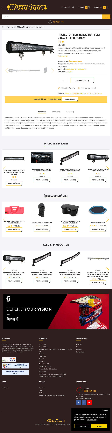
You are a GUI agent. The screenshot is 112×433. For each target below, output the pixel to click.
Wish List (42, 393)
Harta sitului (80, 352)
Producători (5, 388)
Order (41, 390)
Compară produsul (88, 88)
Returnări (79, 349)
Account (42, 388)
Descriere (42, 112)
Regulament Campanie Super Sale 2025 (52, 374)
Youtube (89, 402)
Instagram (84, 402)
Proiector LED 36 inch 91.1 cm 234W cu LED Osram (25, 27)
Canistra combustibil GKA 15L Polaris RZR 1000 (14, 222)
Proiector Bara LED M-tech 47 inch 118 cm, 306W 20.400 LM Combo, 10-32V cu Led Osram (98, 274)
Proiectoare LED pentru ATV (75, 69)
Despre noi (42, 356)
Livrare (78, 347)
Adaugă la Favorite (68, 88)
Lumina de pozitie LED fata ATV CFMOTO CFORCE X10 (42, 170)
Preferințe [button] (82, 426)
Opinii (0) (70, 112)
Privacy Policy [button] (92, 420)
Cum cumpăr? (44, 364)
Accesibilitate (43, 347)
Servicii (41, 359)
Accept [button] (99, 426)
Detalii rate (70, 99)
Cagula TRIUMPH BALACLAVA (42, 222)
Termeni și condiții (45, 366)
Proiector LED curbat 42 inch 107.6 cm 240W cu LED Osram (70, 273)
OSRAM (69, 72)
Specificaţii (56, 112)
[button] (107, 168)
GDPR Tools (42, 344)
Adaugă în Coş (83, 81)
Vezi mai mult (63, 56)
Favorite (81, 7)
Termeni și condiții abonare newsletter (51, 376)
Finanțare (42, 361)
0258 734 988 (58, 22)
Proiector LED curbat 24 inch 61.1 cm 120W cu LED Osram (70, 170)
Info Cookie (42, 371)
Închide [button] (105, 410)
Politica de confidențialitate (48, 369)
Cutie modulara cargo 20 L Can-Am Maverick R (70, 222)
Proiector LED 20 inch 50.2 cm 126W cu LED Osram (98, 170)
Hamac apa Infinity (98, 222)
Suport (41, 354)
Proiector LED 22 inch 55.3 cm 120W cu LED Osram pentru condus (14, 172)
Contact (79, 344)
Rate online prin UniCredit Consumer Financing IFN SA (55, 350)
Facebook (78, 402)
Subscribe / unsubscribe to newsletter (51, 395)
